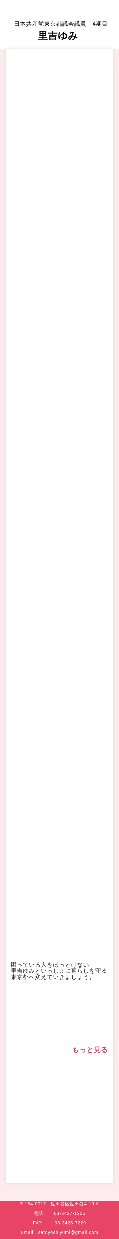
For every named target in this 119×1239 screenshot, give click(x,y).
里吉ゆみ (61, 31)
